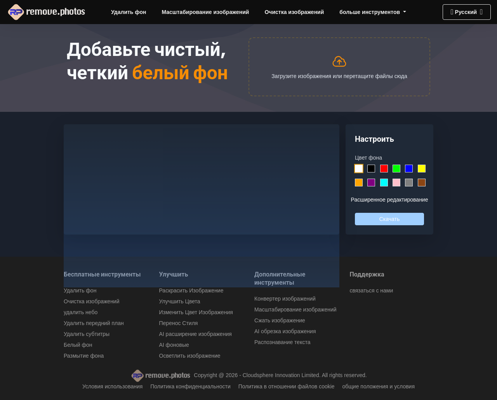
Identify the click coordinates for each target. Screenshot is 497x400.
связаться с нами (371, 290)
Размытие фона (84, 356)
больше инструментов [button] (370, 12)
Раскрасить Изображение (191, 290)
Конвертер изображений (285, 299)
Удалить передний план (94, 323)
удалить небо (80, 312)
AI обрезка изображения (285, 331)
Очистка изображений (294, 12)
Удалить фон (128, 12)
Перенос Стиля (178, 323)
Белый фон (78, 345)
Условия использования (112, 386)
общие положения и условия (378, 386)
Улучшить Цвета (179, 301)
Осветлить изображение (190, 356)
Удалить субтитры (86, 334)
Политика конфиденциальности (190, 386)
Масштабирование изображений (205, 12)
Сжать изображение (279, 320)
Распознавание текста (282, 342)
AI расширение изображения (195, 334)
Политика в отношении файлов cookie (286, 386)
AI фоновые (174, 345)
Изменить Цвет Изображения (196, 312)
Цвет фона (368, 158)
